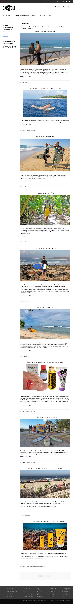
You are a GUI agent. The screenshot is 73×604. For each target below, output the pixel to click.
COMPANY (42, 15)
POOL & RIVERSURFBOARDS (21, 15)
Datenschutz (61, 600)
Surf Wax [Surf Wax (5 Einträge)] (10, 47)
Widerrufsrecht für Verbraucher (51, 600)
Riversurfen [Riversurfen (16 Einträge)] (5, 45)
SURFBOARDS (6, 15)
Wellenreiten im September (45, 248)
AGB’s (42, 600)
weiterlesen (25, 76)
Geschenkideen (51, 596)
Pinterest (64, 1)
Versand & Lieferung (27, 600)
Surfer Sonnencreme (52, 589)
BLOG (50, 15)
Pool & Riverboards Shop (12, 589)
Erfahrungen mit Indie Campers (45, 417)
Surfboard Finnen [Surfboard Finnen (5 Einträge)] (7, 46)
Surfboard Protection (53, 593)
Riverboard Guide (10, 593)
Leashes (25, 591)
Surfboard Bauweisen (8, 27)
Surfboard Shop (10, 588)
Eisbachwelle (65, 596)
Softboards (9, 596)
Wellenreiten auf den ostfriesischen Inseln (45, 468)
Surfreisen (27, 82)
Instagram (58, 1)
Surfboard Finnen (27, 593)
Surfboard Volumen (66, 588)
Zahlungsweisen (36, 600)
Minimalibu (39, 594)
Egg (38, 593)
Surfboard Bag (27, 588)
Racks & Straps (51, 591)
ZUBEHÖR (33, 15)
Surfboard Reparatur (28, 594)
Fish (38, 588)
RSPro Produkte (65, 593)
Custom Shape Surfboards (12, 591)
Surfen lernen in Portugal (45, 31)
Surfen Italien (65, 594)
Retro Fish (39, 591)
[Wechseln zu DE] (3, 1)
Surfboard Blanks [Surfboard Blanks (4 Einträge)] (13, 45)
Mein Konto (49, 6)
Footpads (26, 589)
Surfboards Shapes (7, 31)
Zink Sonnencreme (52, 588)
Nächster (48, 576)
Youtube (67, 1)
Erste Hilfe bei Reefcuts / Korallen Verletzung (45, 362)
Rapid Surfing (65, 591)
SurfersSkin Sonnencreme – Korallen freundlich (45, 521)
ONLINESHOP (58, 6)
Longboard (39, 596)
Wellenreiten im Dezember (45, 137)
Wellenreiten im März (45, 193)
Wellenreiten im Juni (45, 307)
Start (6, 18)
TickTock (61, 1)
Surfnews (28, 130)
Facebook (70, 1)
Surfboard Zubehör (30, 566)
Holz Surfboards (10, 594)
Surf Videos (5, 25)
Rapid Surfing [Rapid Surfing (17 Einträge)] (10, 43)
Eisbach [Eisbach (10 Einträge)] (5, 43)
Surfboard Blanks (52, 594)
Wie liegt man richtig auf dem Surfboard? (45, 88)
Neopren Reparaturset (28, 596)
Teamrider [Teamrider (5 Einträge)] (14, 47)
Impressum (67, 600)
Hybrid (38, 589)
